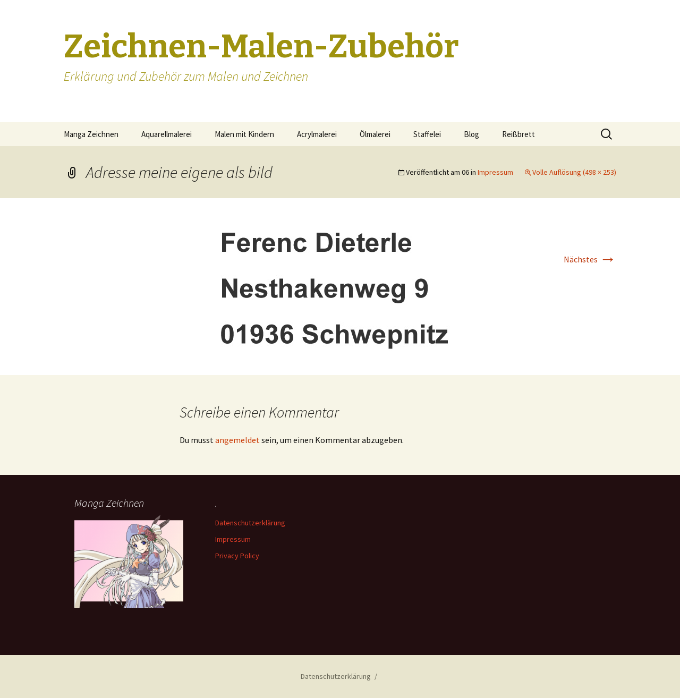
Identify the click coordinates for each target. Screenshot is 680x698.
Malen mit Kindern (244, 134)
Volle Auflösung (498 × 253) (574, 172)
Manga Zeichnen (91, 134)
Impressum (495, 172)
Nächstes (590, 259)
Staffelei (427, 134)
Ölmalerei (375, 134)
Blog (471, 134)
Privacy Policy (237, 555)
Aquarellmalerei (166, 134)
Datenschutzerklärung (250, 522)
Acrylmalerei (317, 134)
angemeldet (237, 440)
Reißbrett (518, 134)
